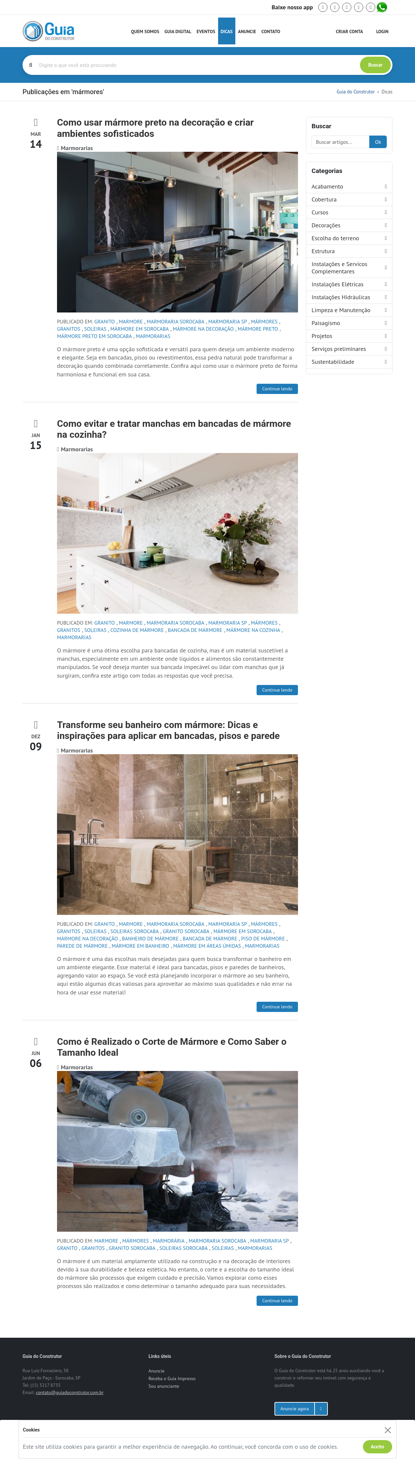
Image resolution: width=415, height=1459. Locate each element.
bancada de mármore (195, 630)
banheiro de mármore (150, 938)
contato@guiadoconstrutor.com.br (69, 1392)
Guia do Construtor (356, 91)
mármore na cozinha (253, 630)
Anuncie (247, 31)
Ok (378, 142)
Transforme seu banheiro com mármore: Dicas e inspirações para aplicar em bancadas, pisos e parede (168, 730)
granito (104, 321)
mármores (264, 321)
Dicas (227, 31)
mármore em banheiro (140, 945)
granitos (68, 328)
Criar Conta (349, 31)
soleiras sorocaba (134, 931)
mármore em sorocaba (139, 328)
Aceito (377, 1446)
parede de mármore (82, 945)
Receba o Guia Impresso (172, 1378)
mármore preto (258, 328)
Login (382, 31)
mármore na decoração (203, 328)
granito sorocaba (186, 931)
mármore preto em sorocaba (94, 336)
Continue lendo (277, 389)
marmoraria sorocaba (176, 321)
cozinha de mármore (137, 630)
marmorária (169, 1240)
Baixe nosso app (292, 7)
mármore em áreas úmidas (207, 945)
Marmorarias (153, 336)
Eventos (206, 31)
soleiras (95, 328)
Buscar (375, 65)
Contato (270, 31)
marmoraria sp (227, 321)
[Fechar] (387, 1430)
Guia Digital (177, 31)
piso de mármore (263, 938)
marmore (131, 321)
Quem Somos (145, 31)
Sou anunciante (163, 1386)
